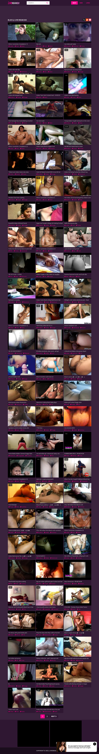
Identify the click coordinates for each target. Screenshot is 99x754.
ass (73, 251)
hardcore (23, 71)
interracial (23, 251)
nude (22, 711)
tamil (66, 404)
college (79, 558)
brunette (67, 46)
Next (54, 716)
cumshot (55, 609)
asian (22, 46)
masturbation (47, 635)
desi (17, 46)
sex (44, 276)
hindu (16, 251)
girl (80, 353)
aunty (79, 379)
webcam (75, 46)
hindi (73, 660)
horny (82, 46)
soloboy (18, 123)
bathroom (23, 276)
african (45, 404)
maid (50, 123)
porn (17, 507)
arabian (73, 455)
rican (80, 455)
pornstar (50, 379)
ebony (72, 276)
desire (39, 71)
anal (66, 276)
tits (51, 404)
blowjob (52, 583)
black (50, 46)
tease (23, 174)
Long (88, 3)
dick (45, 46)
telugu (73, 379)
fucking (28, 455)
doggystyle (20, 455)
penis (24, 123)
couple (50, 276)
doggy (80, 71)
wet (44, 71)
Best (74, 3)
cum (79, 251)
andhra (24, 532)
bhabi (16, 583)
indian (10, 46)
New (81, 3)
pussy (73, 97)
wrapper (51, 148)
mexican (26, 353)
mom (79, 97)
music (73, 609)
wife (10, 251)
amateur (67, 71)
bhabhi (17, 174)
